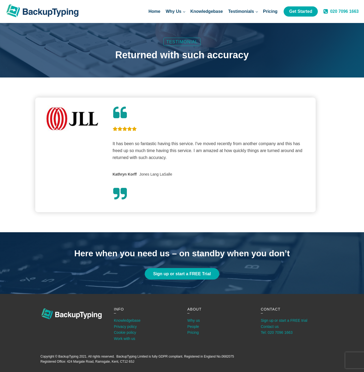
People (193, 326)
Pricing (270, 11)
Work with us (124, 338)
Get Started (300, 11)
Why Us (173, 11)
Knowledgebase (206, 11)
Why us (193, 320)
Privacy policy (125, 326)
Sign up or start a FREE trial (284, 320)
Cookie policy (125, 332)
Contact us (270, 326)
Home (154, 11)
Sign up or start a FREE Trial (182, 274)
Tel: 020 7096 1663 (277, 332)
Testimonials (241, 11)
